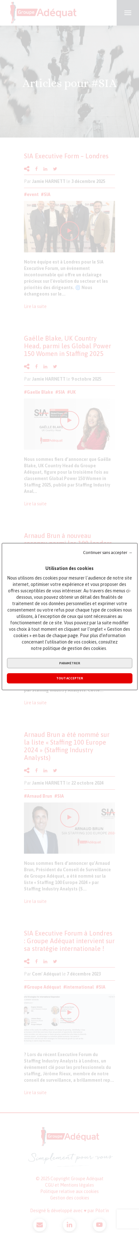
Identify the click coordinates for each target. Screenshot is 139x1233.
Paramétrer (69, 663)
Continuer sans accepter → (107, 552)
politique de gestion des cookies (74, 648)
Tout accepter (69, 678)
